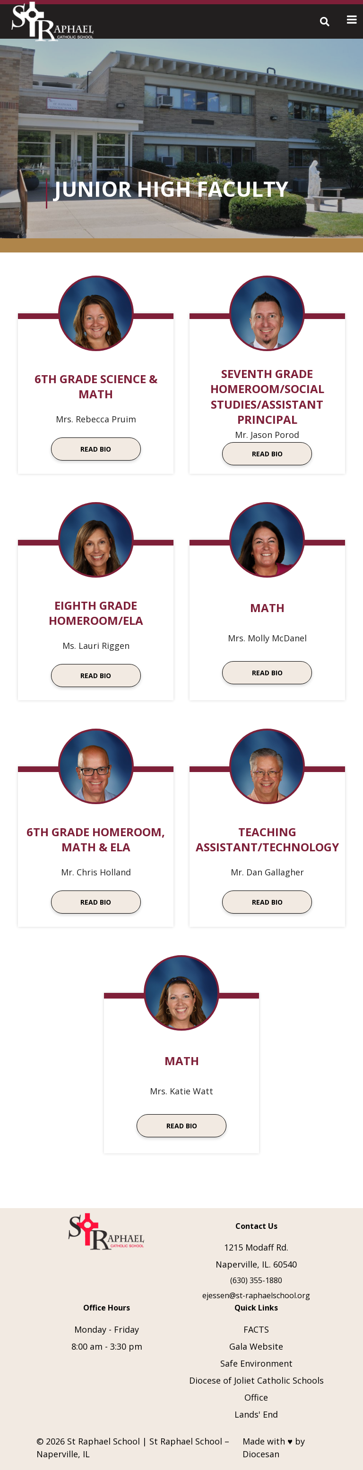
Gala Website (256, 1346)
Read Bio (95, 449)
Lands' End (256, 1414)
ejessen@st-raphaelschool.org (256, 1295)
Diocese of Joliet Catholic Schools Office (256, 1389)
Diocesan (260, 1454)
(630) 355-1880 (256, 1280)
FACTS (256, 1329)
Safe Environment (256, 1363)
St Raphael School (103, 1441)
